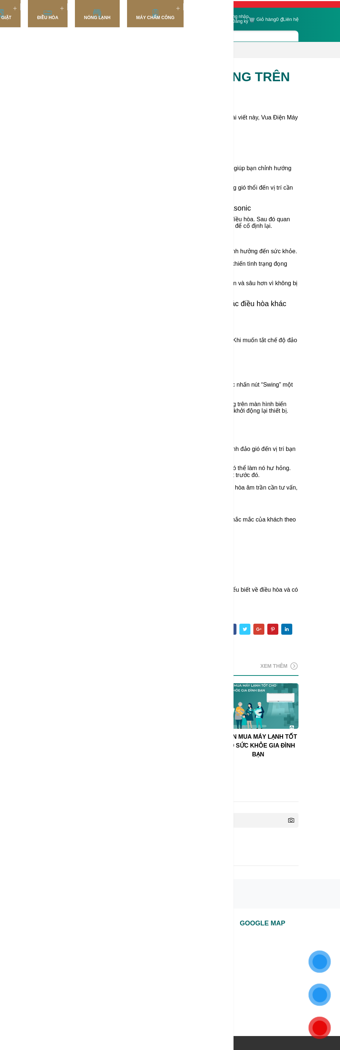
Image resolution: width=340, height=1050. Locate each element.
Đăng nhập (238, 16)
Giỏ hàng (266, 20)
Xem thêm (279, 666)
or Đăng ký (237, 21)
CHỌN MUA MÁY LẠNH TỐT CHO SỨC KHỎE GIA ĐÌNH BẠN (258, 745)
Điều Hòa (47, 14)
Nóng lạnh (97, 14)
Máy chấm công (155, 14)
